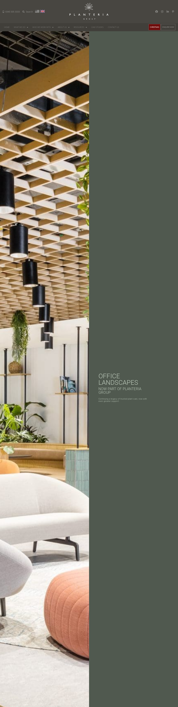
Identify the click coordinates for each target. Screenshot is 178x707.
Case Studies (97, 27)
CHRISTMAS (154, 27)
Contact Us (113, 27)
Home (7, 27)
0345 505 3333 (11, 11)
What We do (19, 27)
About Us (62, 27)
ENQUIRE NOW (168, 27)
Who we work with (41, 27)
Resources (79, 27)
